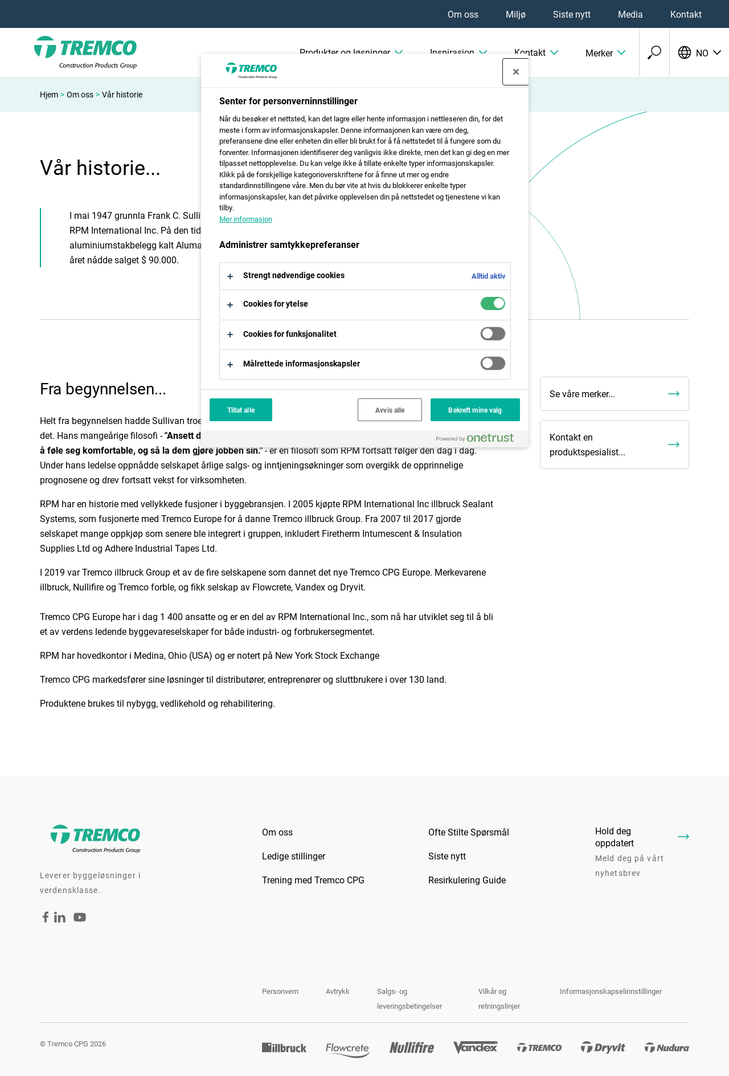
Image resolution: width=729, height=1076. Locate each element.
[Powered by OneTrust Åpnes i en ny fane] (479, 440)
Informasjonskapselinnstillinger (611, 991)
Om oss (463, 14)
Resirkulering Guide (467, 880)
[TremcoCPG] (68, 52)
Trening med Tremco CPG (313, 880)
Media (630, 14)
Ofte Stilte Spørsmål (468, 832)
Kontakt (686, 14)
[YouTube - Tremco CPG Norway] (79, 925)
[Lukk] (516, 71)
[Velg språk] (699, 52)
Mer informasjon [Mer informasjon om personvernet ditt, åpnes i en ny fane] (245, 219)
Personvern (280, 991)
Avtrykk (338, 991)
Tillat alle (241, 409)
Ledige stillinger (293, 856)
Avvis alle (389, 409)
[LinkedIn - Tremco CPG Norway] (59, 919)
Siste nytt (572, 14)
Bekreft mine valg (475, 409)
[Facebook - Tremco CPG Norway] (45, 919)
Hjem (49, 94)
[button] (351, 52)
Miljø (516, 14)
